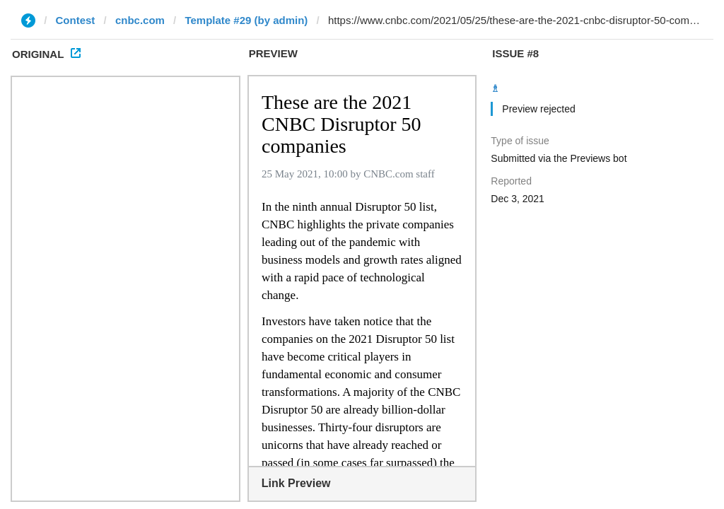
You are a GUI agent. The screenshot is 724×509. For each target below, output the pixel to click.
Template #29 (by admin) (246, 20)
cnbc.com (140, 20)
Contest (75, 20)
